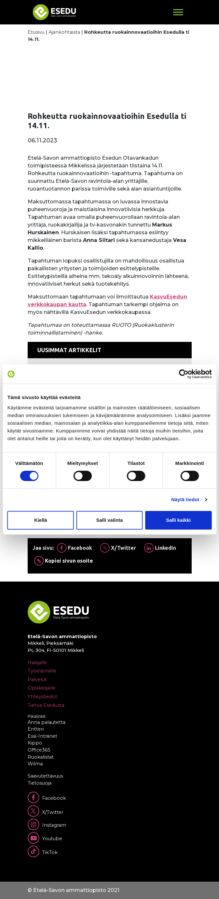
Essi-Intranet (42, 736)
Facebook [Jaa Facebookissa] (74, 548)
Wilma (35, 764)
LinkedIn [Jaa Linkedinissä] (160, 548)
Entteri (36, 729)
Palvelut (37, 679)
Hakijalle (37, 662)
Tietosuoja (39, 783)
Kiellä (40, 520)
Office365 (39, 750)
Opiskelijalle (42, 688)
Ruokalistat (41, 757)
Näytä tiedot (185, 499)
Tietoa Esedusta (46, 705)
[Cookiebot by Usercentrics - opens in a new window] (183, 374)
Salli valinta (109, 520)
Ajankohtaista (64, 32)
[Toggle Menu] (178, 12)
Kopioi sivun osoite (63, 561)
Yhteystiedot (42, 696)
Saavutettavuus (45, 776)
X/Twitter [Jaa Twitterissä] (118, 548)
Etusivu (36, 32)
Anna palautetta (46, 722)
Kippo (35, 743)
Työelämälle (42, 671)
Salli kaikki (178, 520)
